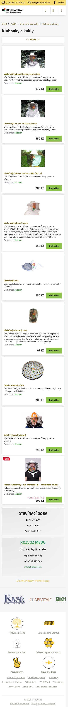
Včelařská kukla (11, 280)
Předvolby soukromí (19, 703)
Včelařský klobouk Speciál (16, 223)
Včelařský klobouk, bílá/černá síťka (20, 123)
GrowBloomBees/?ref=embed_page (33, 580)
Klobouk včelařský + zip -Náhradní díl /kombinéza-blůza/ (31, 484)
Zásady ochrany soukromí (43, 703)
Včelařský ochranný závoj (15, 330)
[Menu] (62, 10)
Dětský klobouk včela (14, 385)
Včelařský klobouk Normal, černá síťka (22, 74)
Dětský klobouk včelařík (15, 434)
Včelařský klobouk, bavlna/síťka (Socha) (23, 173)
